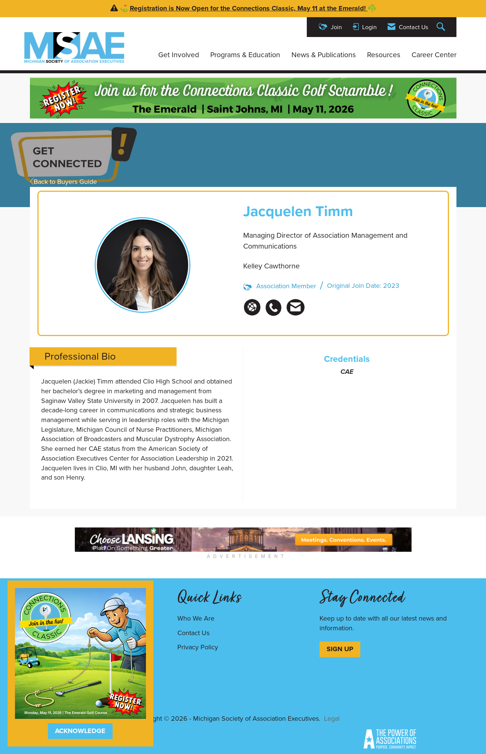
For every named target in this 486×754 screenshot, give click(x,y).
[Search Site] (442, 27)
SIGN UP (340, 649)
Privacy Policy (197, 647)
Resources (383, 55)
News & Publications (323, 55)
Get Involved (178, 55)
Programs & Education (245, 55)
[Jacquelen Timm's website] (252, 307)
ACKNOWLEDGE (80, 731)
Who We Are (195, 618)
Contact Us (193, 633)
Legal (332, 718)
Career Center (434, 55)
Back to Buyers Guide (63, 182)
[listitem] (275, 303)
